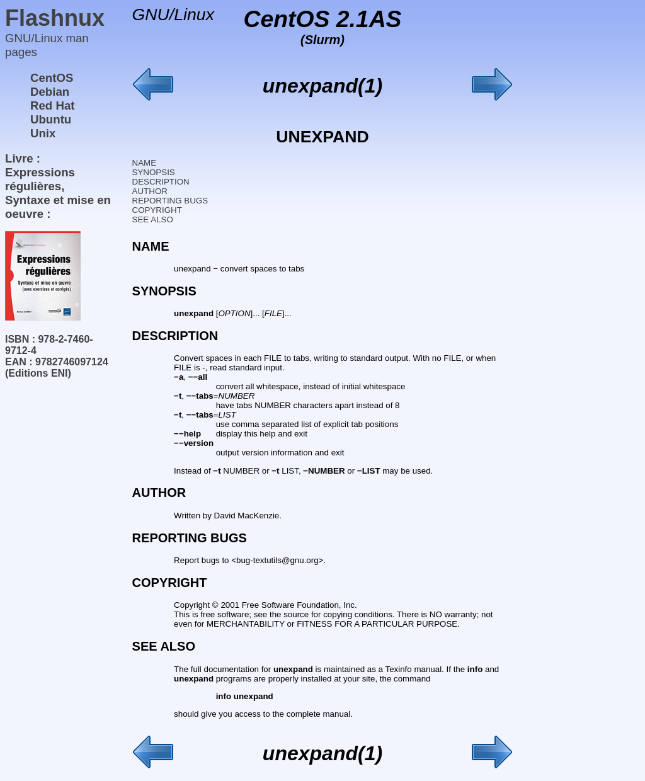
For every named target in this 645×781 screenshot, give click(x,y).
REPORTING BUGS (170, 200)
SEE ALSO (152, 219)
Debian (49, 91)
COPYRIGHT (157, 210)
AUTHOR (150, 191)
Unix (42, 133)
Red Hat (52, 105)
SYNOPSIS (153, 172)
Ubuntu (50, 119)
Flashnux (55, 18)
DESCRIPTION (161, 181)
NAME (144, 163)
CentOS (51, 77)
